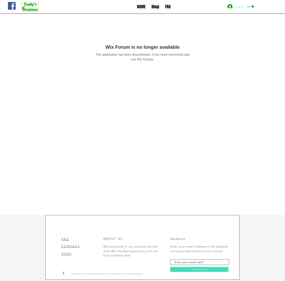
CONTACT (70, 246)
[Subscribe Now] (199, 269)
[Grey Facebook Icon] (63, 273)
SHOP (66, 254)
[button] (250, 6)
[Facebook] (12, 6)
